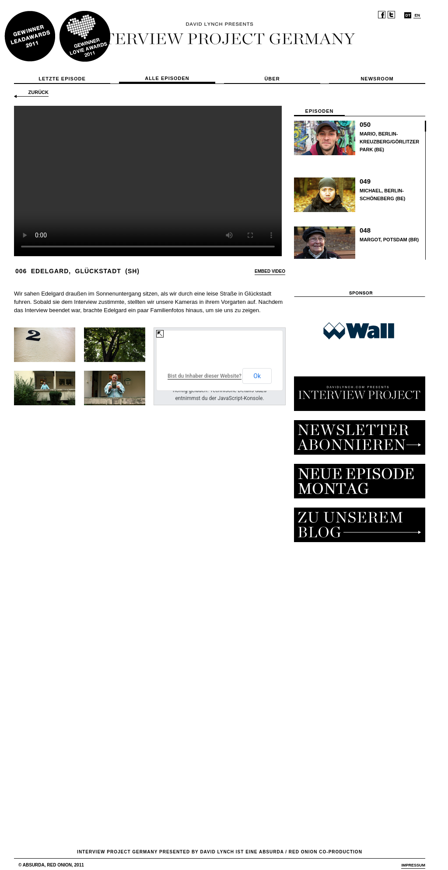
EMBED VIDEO (270, 271)
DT (407, 15)
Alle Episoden (167, 78)
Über (272, 78)
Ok (257, 375)
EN (417, 15)
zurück (38, 92)
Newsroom (376, 78)
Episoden (319, 111)
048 (365, 230)
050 (365, 124)
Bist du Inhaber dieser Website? (205, 376)
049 (365, 181)
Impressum (413, 865)
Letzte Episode (62, 78)
